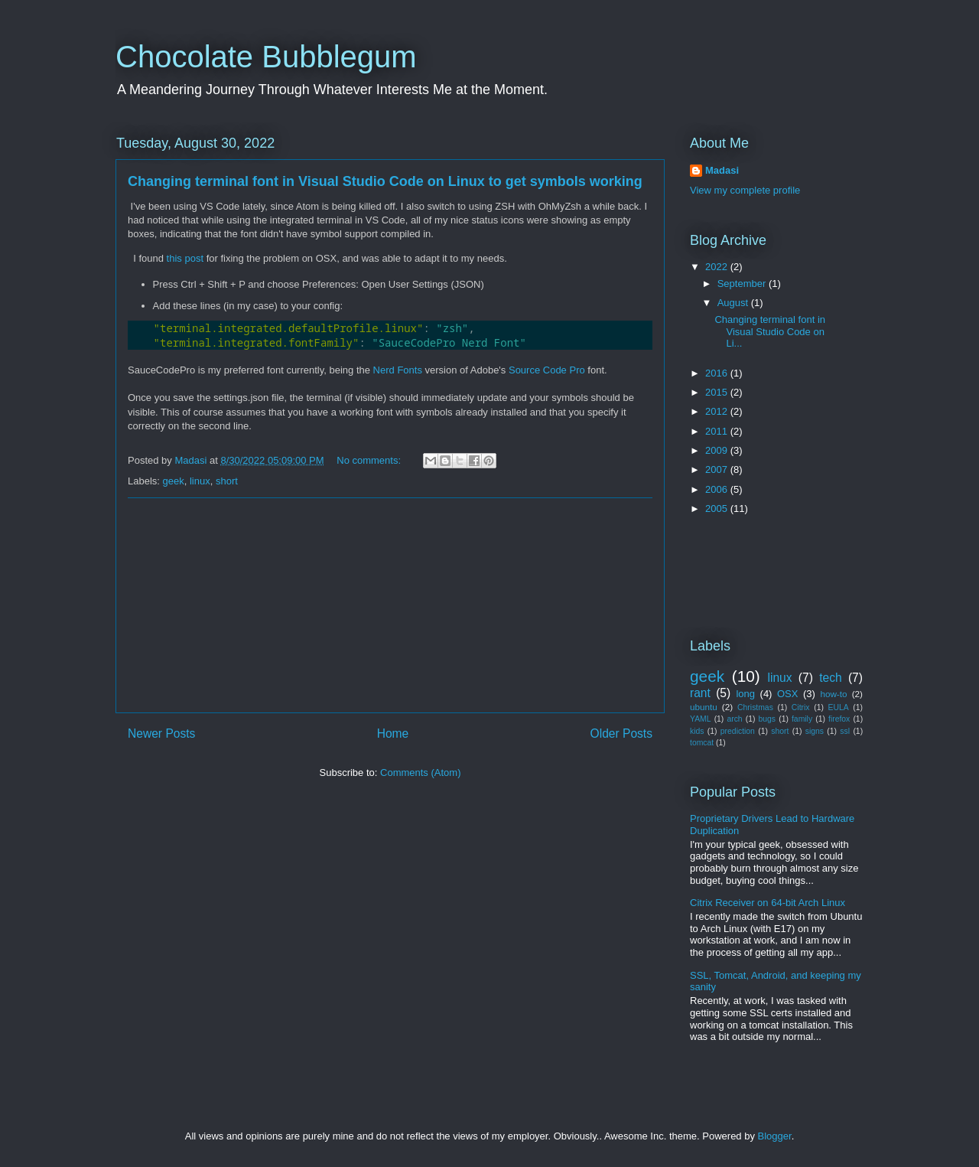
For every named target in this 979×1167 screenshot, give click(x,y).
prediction (737, 731)
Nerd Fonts (397, 370)
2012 (717, 411)
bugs (767, 719)
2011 (717, 431)
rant (700, 692)
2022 (717, 266)
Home (393, 733)
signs (814, 731)
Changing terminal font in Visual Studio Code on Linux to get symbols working (385, 181)
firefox (839, 719)
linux (200, 481)
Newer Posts (161, 733)
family (802, 719)
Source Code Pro (547, 370)
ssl (845, 731)
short (227, 481)
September (743, 283)
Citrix (801, 707)
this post (185, 258)
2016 (717, 373)
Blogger (775, 1136)
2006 (717, 489)
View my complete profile (745, 190)
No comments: (370, 460)
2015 (717, 392)
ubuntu (703, 707)
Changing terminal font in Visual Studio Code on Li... (769, 331)
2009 (717, 450)
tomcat (702, 742)
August (734, 302)
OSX (787, 693)
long (745, 693)
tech (830, 677)
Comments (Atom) (420, 772)
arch (734, 719)
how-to (833, 694)
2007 (717, 469)
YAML (700, 719)
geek (173, 481)
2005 (717, 508)
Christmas (755, 707)
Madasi (722, 170)
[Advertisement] (390, 605)
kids (697, 731)
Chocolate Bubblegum (266, 56)
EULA (838, 707)
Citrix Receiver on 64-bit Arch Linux (767, 902)
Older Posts (621, 733)
